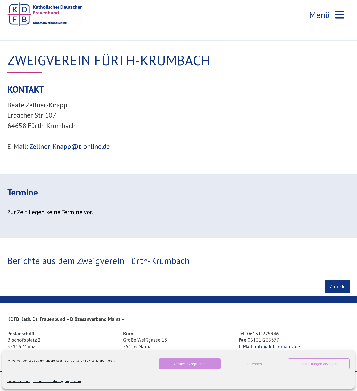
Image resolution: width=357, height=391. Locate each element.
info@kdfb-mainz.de (277, 346)
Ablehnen (254, 364)
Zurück (337, 286)
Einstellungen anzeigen (318, 364)
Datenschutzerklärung (48, 381)
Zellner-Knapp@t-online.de (70, 146)
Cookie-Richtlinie (18, 381)
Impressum (73, 381)
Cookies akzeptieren (190, 364)
